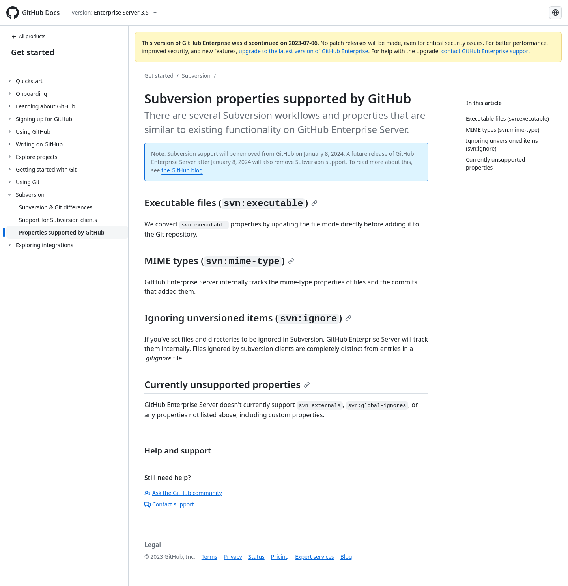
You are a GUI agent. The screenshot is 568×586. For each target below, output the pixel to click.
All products (28, 36)
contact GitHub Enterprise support (486, 51)
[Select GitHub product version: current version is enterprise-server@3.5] (114, 12)
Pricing (280, 556)
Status (256, 556)
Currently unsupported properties (227, 384)
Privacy (233, 556)
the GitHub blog (182, 170)
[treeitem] (67, 81)
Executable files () (231, 202)
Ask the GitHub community (183, 492)
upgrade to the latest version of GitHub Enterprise (303, 51)
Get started (32, 52)
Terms (209, 556)
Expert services (314, 556)
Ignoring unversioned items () (247, 317)
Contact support (169, 504)
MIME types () (219, 260)
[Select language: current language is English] (555, 12)
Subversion (196, 75)
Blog (346, 556)
